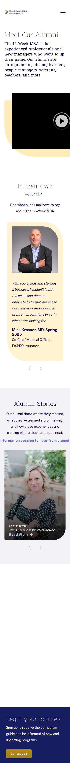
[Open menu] (63, 12)
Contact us (19, 754)
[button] (35, 121)
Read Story (21, 534)
